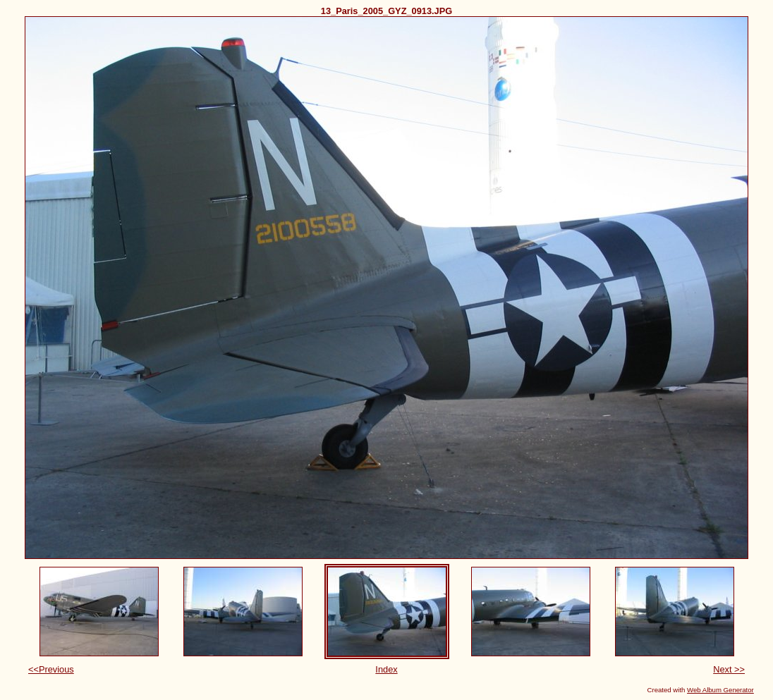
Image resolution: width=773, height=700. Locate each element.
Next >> (729, 669)
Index (386, 669)
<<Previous (51, 669)
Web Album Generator (720, 690)
